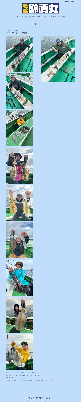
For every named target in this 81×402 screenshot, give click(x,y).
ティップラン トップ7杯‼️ (17, 33)
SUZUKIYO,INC (38, 400)
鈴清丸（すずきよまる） (40, 398)
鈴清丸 (33, 16)
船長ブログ (28, 16)
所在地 (38, 16)
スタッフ (44, 16)
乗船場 (63, 16)
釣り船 (22, 16)
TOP (17, 16)
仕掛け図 (49, 16)
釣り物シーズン (57, 16)
